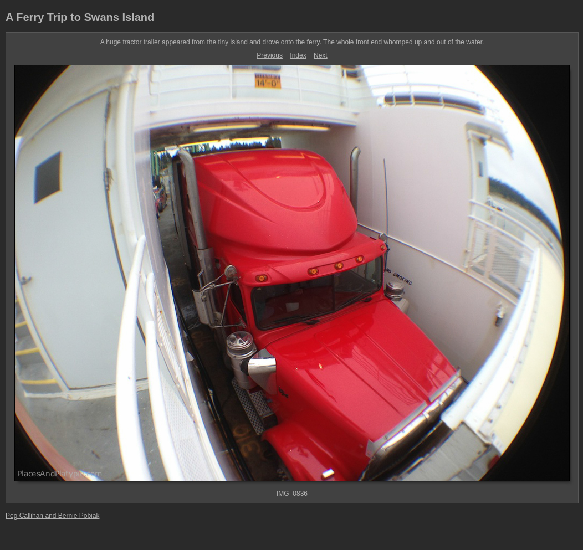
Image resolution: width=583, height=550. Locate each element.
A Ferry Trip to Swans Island (80, 17)
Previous (270, 55)
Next (321, 55)
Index (298, 55)
